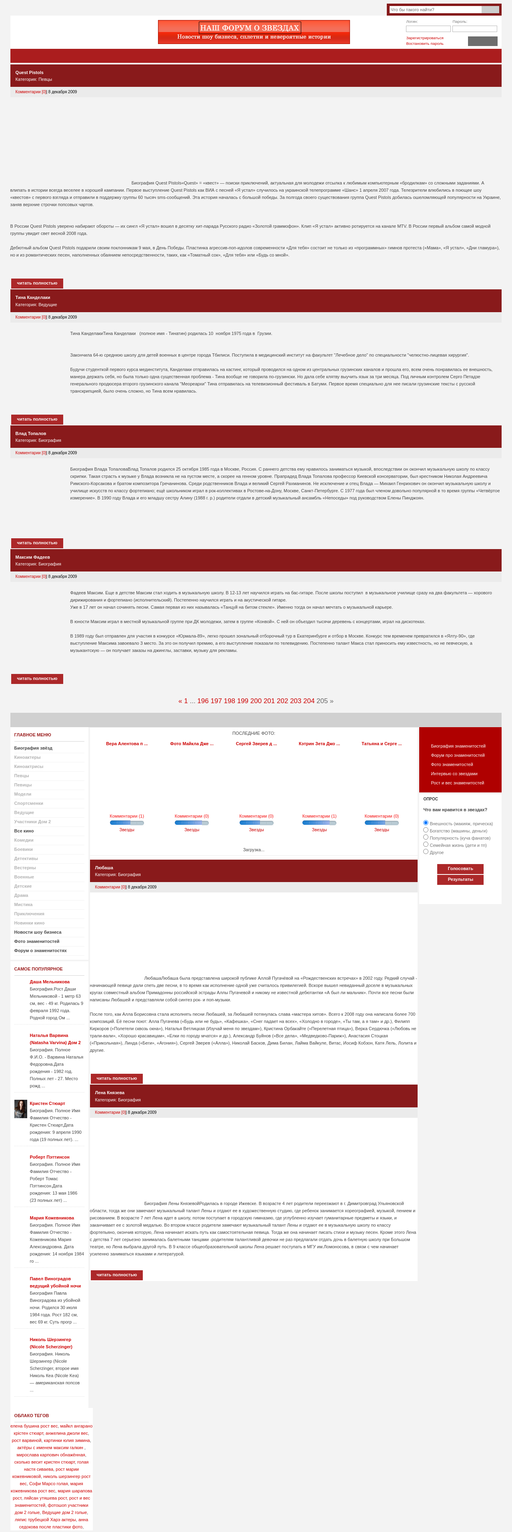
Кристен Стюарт (47, 1103)
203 (295, 701)
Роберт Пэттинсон (50, 1157)
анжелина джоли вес (67, 1433)
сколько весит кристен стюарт (44, 1462)
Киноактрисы (29, 766)
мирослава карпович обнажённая (50, 1454)
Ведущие (47, 304)
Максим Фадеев (33, 557)
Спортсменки (28, 803)
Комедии (24, 840)
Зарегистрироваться (424, 38)
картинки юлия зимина (67, 1440)
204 (308, 701)
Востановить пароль (425, 43)
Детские (23, 886)
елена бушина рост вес (34, 1426)
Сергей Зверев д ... (256, 743)
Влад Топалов (31, 433)
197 (216, 701)
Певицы (23, 784)
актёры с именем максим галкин (50, 1447)
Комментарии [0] (31, 92)
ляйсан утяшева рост (45, 1498)
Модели (23, 794)
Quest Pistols (30, 72)
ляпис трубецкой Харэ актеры (45, 1519)
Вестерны (25, 867)
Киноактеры (27, 757)
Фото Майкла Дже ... (192, 743)
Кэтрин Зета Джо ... (319, 743)
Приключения (29, 913)
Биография (49, 440)
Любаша (104, 867)
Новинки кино (29, 922)
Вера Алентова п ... (127, 743)
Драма (21, 895)
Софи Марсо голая (48, 1483)
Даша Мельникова (50, 981)
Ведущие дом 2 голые (64, 1512)
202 (282, 701)
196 (202, 701)
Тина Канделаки (33, 297)
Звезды (127, 829)
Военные (24, 876)
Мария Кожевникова (52, 1217)
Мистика (23, 904)
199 (242, 701)
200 (256, 701)
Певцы (45, 79)
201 (269, 701)
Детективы (26, 858)
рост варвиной (26, 1440)
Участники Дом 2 (32, 821)
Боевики (23, 849)
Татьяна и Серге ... (382, 743)
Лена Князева (110, 1092)
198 (229, 701)
